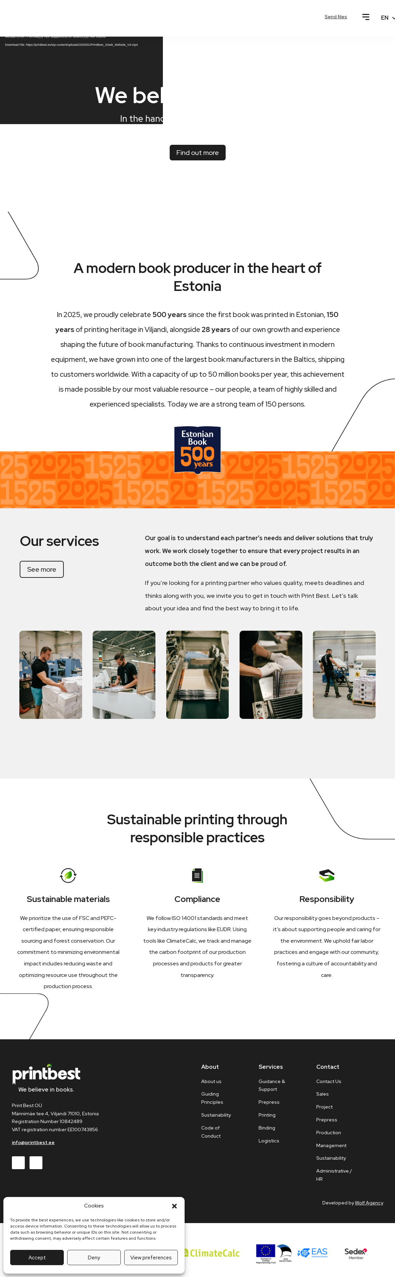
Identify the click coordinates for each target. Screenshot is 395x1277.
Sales (322, 1098)
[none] (382, 18)
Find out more (197, 156)
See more (41, 573)
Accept (37, 1257)
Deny (94, 1257)
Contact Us (328, 1085)
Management (331, 1149)
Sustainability (331, 1162)
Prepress (326, 1124)
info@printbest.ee (33, 1146)
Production (328, 1136)
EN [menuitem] (385, 17)
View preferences (151, 1257)
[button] (174, 1206)
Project (324, 1111)
